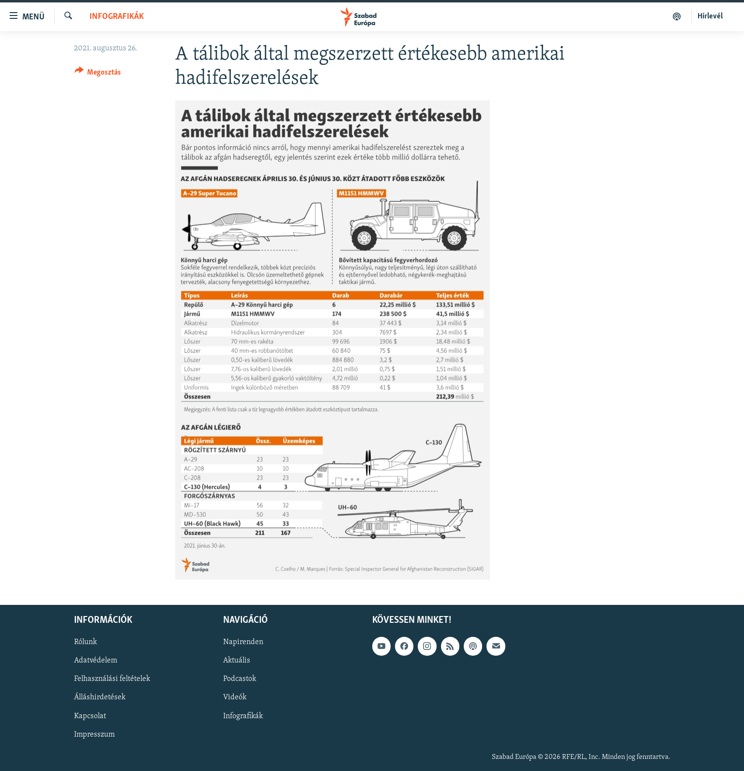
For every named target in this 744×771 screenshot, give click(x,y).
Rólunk (85, 642)
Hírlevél (710, 16)
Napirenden (243, 642)
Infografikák (117, 16)
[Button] (98, 74)
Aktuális (236, 660)
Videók (234, 697)
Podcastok (239, 679)
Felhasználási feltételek (112, 679)
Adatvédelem (95, 660)
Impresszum (94, 734)
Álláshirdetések (99, 697)
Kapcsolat (90, 716)
